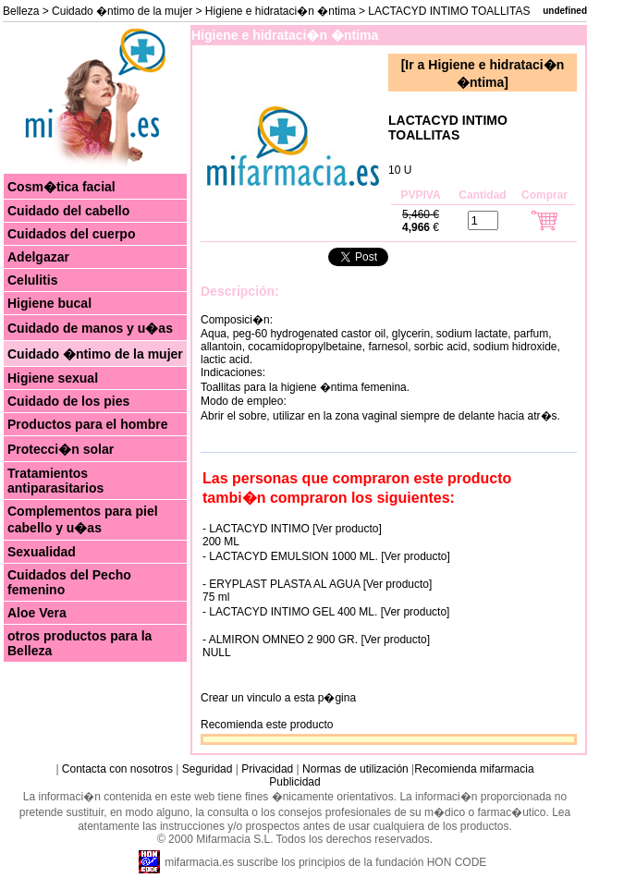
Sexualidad (41, 551)
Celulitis (32, 280)
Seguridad (207, 768)
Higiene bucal (49, 303)
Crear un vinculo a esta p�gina (278, 697)
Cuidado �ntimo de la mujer (122, 11)
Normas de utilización (354, 768)
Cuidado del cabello (68, 210)
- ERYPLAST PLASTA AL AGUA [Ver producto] (317, 584)
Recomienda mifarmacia (473, 768)
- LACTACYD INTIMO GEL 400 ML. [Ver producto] (325, 611)
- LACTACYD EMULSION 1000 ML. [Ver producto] (326, 556)
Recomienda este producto (267, 724)
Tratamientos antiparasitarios (55, 480)
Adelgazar (38, 257)
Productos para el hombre (87, 424)
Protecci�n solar (60, 449)
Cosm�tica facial (61, 186)
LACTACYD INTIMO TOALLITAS (448, 127)
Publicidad (294, 781)
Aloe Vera (37, 612)
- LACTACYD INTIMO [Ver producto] (292, 528)
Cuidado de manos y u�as (90, 328)
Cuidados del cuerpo (71, 233)
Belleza (21, 11)
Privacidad (267, 768)
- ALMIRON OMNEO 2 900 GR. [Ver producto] (316, 639)
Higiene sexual (52, 378)
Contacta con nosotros (117, 768)
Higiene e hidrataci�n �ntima (280, 11)
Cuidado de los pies (68, 401)
